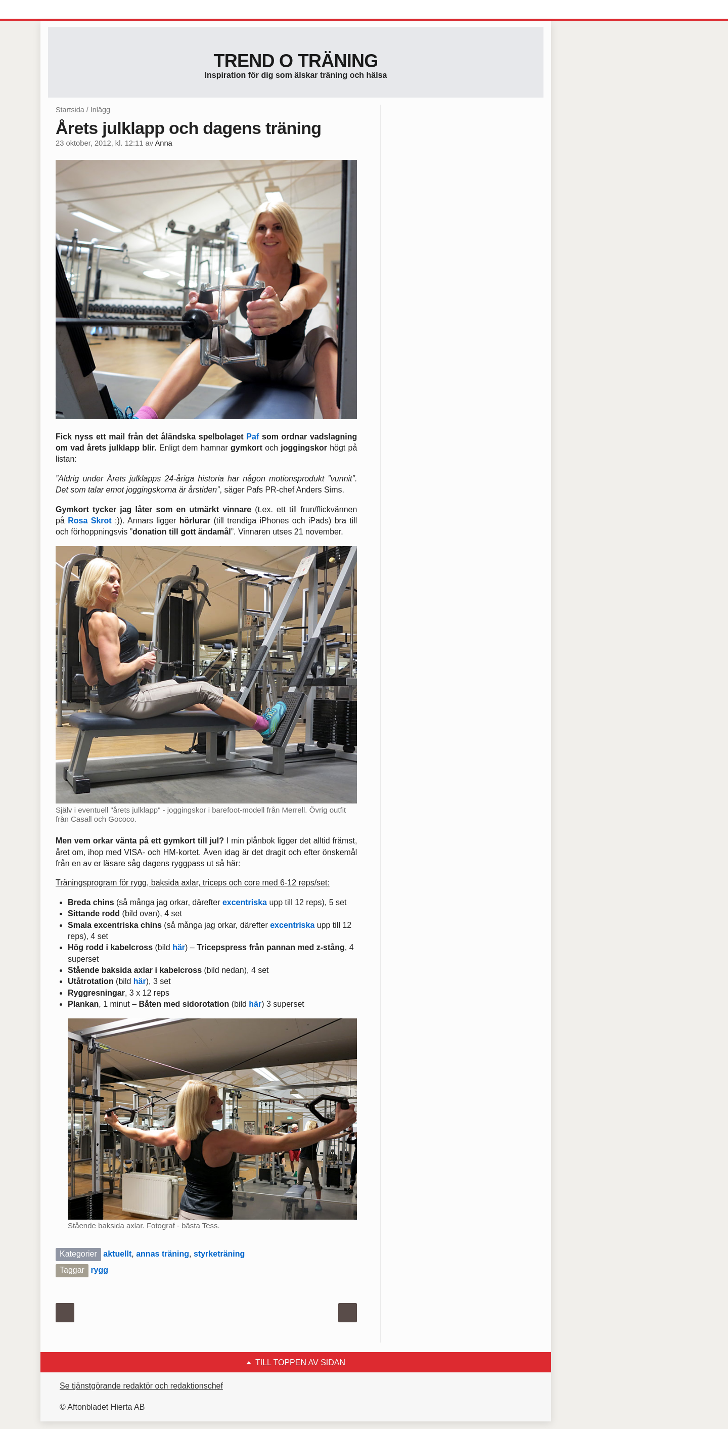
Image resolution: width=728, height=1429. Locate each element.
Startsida (70, 110)
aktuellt (117, 1253)
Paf (252, 436)
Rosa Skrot (89, 520)
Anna (163, 143)
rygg (99, 1270)
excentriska (244, 902)
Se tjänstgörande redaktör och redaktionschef (141, 1385)
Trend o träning (295, 61)
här (178, 947)
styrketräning (219, 1253)
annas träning (162, 1253)
